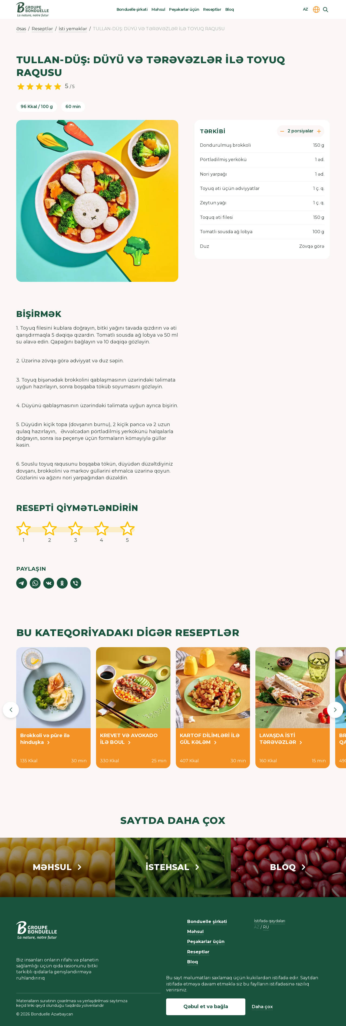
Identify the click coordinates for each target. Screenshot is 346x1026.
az (256, 927)
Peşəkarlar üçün (184, 9)
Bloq (229, 9)
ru (266, 927)
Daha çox (262, 1006)
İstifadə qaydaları (269, 920)
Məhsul (158, 9)
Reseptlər (212, 9)
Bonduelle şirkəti (132, 9)
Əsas (21, 28)
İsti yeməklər (73, 28)
